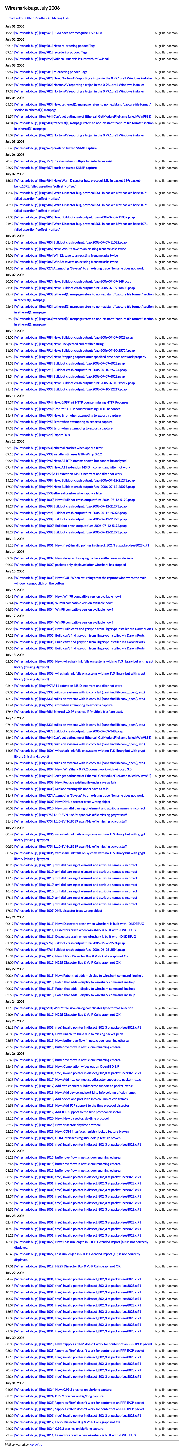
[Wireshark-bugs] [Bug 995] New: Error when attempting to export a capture (67, 415)
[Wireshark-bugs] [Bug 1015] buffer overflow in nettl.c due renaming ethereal (67, 1047)
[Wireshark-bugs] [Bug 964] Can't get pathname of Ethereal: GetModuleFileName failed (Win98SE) (82, 116)
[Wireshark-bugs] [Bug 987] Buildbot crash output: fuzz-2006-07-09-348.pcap (68, 731)
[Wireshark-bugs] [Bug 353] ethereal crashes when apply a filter (58, 448)
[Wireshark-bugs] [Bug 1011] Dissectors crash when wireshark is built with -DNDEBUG (75, 930)
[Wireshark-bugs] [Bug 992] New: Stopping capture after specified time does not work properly (80, 357)
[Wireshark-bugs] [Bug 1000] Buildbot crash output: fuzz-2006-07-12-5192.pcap (70, 525)
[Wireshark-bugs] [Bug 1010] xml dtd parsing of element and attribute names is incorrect (75, 865)
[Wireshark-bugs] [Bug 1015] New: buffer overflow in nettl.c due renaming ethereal (71, 1040)
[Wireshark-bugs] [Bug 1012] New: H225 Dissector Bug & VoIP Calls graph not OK (71, 956)
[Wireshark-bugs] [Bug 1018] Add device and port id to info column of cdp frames (71, 1099)
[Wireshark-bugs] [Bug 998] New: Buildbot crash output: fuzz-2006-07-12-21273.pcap (74, 480)
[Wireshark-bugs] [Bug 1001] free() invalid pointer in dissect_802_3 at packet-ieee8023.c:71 (77, 1027)
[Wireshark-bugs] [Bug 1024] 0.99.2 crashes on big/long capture (58, 1396)
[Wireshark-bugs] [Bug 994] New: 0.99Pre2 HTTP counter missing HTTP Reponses (71, 402)
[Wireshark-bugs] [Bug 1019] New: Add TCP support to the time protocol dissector (71, 1105)
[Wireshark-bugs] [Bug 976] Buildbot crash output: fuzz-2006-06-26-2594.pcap (69, 943)
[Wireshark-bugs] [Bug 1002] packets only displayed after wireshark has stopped (70, 565)
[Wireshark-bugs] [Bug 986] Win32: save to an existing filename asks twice (66, 255)
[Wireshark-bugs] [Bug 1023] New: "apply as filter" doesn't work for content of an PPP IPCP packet (83, 1344)
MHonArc (35, 1444)
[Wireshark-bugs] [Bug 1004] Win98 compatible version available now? (63, 609)
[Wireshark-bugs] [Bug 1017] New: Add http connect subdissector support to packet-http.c (77, 1079)
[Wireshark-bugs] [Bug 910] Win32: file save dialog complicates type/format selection (73, 1008)
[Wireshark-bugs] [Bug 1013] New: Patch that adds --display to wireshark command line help (78, 975)
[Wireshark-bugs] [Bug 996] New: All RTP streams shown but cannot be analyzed (70, 461)
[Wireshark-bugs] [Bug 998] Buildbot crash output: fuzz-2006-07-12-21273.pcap (70, 506)
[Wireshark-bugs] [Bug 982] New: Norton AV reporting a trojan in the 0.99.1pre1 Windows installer (83, 78)
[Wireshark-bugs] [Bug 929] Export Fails (42, 435)
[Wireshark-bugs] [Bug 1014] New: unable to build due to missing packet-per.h (68, 1034)
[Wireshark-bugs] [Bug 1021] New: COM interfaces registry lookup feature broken (71, 1131)
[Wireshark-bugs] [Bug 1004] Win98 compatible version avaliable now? (63, 603)
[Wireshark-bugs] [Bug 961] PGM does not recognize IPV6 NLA (58, 33)
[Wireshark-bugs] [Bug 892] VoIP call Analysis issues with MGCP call (61, 59)
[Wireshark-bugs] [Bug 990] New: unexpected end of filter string (58, 344)
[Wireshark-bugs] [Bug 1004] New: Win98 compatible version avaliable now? (67, 596)
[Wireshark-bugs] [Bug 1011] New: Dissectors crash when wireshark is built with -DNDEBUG (79, 923)
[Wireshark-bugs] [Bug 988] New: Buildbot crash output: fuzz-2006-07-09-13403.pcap (74, 288)
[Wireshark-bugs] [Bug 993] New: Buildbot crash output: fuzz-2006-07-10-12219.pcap (74, 383)
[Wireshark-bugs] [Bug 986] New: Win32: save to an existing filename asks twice (70, 249)
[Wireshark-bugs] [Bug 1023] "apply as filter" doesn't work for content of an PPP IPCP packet (79, 1350)
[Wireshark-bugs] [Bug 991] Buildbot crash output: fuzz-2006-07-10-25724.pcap (70, 370)
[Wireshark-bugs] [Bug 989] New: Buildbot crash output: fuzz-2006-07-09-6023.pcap (73, 337)
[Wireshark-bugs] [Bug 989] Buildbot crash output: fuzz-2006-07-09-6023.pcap (69, 363)
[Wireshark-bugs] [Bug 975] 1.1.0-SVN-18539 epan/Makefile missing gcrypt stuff (70, 815)
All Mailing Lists (58, 18)
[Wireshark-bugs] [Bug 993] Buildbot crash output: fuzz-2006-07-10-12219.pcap (70, 389)
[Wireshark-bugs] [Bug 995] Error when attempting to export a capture (63, 422)
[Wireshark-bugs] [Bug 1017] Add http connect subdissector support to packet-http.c (73, 1086)
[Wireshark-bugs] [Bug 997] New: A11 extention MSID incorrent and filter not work (72, 467)
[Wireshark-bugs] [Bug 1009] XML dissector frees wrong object (58, 910)
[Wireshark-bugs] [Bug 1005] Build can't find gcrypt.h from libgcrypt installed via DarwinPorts (79, 635)
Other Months (35, 18)
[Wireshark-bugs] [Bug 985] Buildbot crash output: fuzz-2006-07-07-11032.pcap (70, 242)
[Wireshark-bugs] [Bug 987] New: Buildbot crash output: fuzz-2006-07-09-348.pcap (72, 281)
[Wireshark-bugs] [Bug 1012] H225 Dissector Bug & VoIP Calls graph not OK (67, 962)
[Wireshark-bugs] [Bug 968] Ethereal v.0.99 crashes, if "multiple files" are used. (68, 711)
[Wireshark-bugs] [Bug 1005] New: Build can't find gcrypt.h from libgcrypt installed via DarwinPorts (83, 629)
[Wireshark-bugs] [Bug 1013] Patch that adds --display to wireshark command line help (74, 982)
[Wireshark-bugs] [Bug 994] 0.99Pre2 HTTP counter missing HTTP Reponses (67, 409)
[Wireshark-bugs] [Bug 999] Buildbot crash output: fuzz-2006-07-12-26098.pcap (70, 513)
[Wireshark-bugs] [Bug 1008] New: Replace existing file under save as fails (65, 782)
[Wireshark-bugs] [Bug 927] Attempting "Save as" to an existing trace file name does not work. (79, 268)
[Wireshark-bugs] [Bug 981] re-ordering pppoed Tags (50, 52)
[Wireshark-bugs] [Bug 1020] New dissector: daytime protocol (57, 1125)
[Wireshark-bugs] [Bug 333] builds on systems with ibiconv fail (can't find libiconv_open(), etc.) (79, 692)
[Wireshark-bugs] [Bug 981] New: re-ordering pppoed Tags (54, 46)
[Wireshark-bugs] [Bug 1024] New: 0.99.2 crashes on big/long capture (62, 1389)
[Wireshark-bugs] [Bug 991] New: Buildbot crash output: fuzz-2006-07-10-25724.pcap (74, 350)
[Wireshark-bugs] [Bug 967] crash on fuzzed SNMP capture (55, 148)
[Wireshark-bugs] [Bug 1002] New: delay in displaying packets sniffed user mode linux (73, 558)
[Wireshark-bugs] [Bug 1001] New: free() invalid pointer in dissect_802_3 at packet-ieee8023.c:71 (81, 545)
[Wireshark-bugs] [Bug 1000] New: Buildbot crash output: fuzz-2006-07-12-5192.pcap (74, 500)
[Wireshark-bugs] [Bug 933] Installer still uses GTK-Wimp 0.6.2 (58, 454)
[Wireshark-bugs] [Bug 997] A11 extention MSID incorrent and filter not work (68, 474)
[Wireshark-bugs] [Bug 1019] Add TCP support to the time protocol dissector (67, 1112)
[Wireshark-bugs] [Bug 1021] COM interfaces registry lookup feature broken (67, 1138)
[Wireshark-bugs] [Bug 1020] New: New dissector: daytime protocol (61, 1118)
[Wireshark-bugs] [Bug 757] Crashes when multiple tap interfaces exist (63, 161)
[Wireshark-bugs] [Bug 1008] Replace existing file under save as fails (61, 789)
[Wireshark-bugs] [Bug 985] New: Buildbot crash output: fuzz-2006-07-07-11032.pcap (74, 217)
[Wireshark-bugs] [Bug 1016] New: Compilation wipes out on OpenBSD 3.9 (66, 1066)
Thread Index (14, 18)
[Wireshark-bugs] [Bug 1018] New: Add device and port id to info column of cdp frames (75, 1092)
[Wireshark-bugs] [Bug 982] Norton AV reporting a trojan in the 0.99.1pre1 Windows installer (79, 85)
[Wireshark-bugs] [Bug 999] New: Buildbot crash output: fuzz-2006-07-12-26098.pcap (74, 486)
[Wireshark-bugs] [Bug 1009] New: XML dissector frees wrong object (62, 802)
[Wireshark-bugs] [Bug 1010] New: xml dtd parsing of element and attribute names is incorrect (79, 808)
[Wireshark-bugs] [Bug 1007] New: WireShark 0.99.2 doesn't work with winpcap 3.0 (72, 769)
